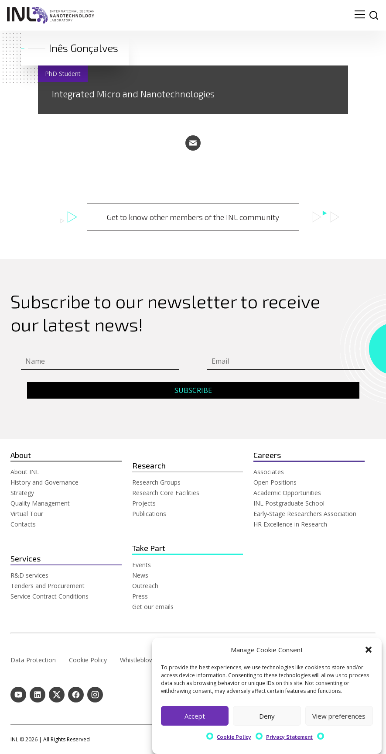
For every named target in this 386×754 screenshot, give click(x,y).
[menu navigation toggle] (360, 15)
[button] (368, 649)
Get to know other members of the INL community (193, 217)
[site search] (374, 15)
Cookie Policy (234, 736)
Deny (267, 716)
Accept (194, 716)
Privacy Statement (289, 736)
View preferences (339, 716)
